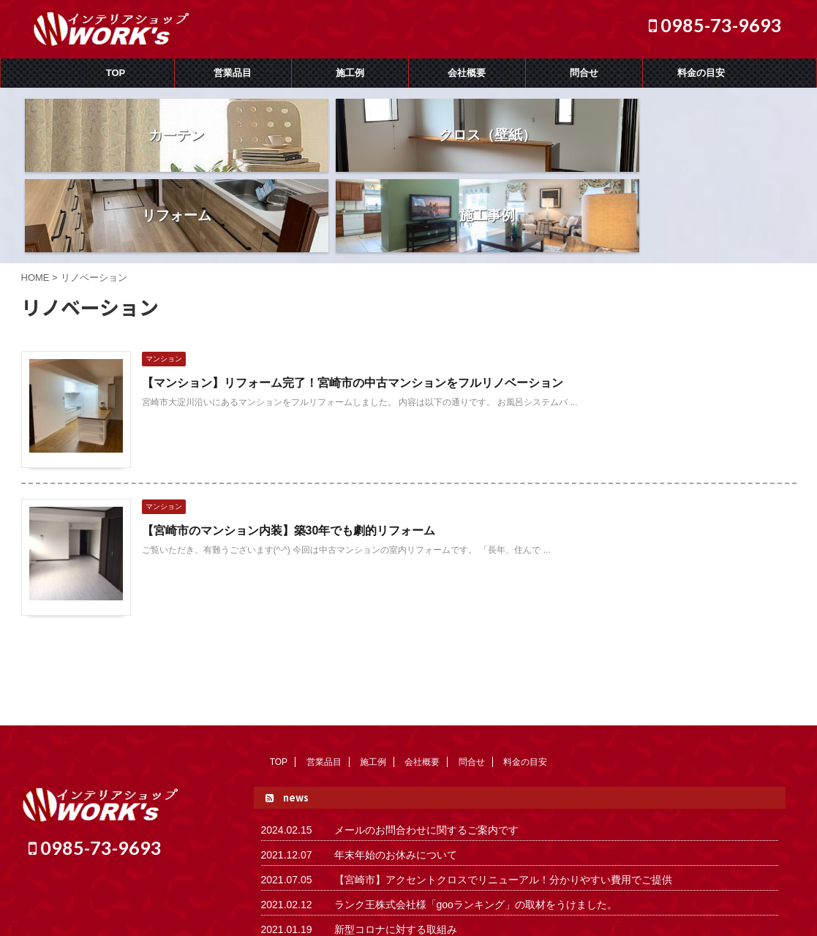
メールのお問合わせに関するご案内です (426, 749)
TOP (116, 72)
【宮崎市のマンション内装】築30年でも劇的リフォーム (289, 450)
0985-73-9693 (715, 25)
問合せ (584, 72)
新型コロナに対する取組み (395, 849)
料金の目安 (701, 72)
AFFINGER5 (666, 916)
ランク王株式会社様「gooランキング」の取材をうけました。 (475, 824)
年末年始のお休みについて (395, 774)
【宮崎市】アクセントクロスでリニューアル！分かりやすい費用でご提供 (503, 799)
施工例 (350, 72)
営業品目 (233, 72)
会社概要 (467, 72)
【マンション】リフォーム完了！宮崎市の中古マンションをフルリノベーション (352, 302)
